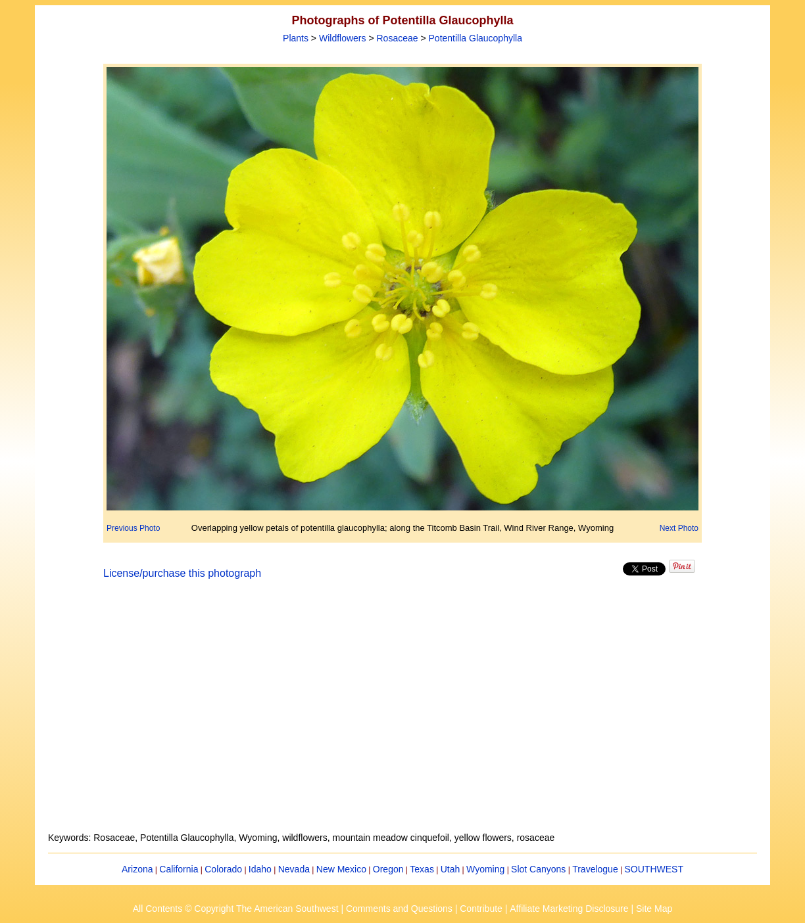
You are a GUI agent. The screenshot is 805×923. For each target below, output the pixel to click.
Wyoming (485, 869)
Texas (422, 869)
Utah (450, 869)
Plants (295, 38)
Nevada (294, 869)
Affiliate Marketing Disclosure (569, 908)
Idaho (260, 869)
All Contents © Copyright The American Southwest (236, 908)
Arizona (137, 869)
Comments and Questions (399, 908)
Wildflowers (342, 38)
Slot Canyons (538, 869)
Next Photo (679, 528)
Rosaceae (397, 38)
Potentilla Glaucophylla (475, 38)
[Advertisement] (402, 713)
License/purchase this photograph (182, 573)
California (178, 869)
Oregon (388, 869)
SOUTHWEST (654, 869)
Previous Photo (133, 528)
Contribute (481, 908)
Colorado (223, 869)
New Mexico (341, 869)
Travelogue (595, 869)
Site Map (654, 908)
